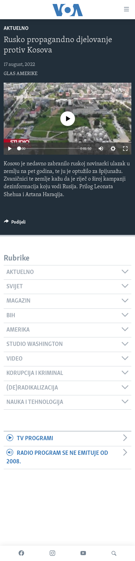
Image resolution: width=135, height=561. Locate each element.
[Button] (15, 223)
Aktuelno (16, 28)
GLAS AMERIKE (20, 73)
